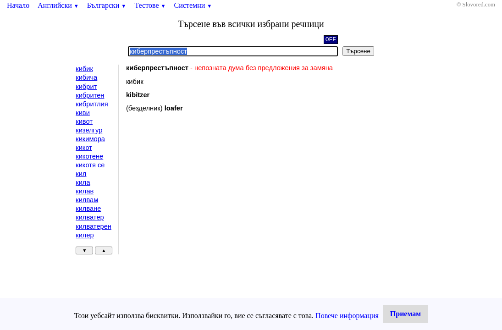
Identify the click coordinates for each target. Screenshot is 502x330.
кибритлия (92, 104)
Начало (18, 5)
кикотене (89, 156)
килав (85, 191)
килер (85, 235)
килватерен (93, 226)
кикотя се (90, 165)
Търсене (358, 51)
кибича (86, 77)
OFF (330, 40)
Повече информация (347, 315)
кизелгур (89, 130)
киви (83, 112)
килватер (90, 217)
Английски (58, 5)
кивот (84, 121)
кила (83, 182)
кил (81, 173)
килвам (87, 200)
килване (88, 208)
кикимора (90, 139)
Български (107, 5)
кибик (84, 68)
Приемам (405, 314)
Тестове (149, 5)
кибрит (86, 86)
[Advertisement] (204, 194)
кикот (84, 147)
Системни (193, 5)
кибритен (90, 95)
